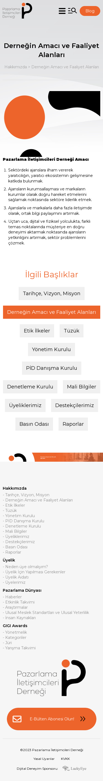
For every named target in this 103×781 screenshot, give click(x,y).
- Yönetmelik (15, 632)
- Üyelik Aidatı (16, 577)
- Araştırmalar (15, 607)
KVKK (65, 759)
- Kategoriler (14, 638)
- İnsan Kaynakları (19, 618)
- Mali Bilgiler (15, 531)
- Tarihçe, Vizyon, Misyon (26, 495)
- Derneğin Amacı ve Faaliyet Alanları (38, 500)
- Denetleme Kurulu (22, 526)
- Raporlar (12, 552)
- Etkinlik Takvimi (19, 602)
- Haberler (12, 597)
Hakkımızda (15, 66)
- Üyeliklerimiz (16, 537)
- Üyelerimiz (14, 582)
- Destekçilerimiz (19, 542)
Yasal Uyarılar (44, 759)
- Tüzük (10, 511)
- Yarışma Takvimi (19, 648)
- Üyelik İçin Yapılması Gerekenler (34, 572)
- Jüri (7, 643)
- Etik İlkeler (14, 505)
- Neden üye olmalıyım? (25, 567)
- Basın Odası (15, 547)
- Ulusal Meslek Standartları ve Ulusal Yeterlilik (46, 613)
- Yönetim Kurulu (19, 516)
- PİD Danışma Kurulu (23, 521)
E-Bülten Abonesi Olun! (52, 719)
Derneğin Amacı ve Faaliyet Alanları (65, 66)
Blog (89, 11)
